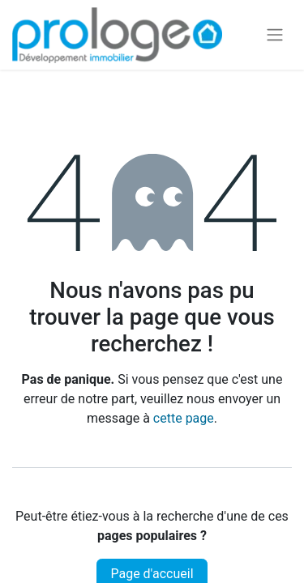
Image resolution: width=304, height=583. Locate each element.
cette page (183, 418)
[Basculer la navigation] (275, 35)
